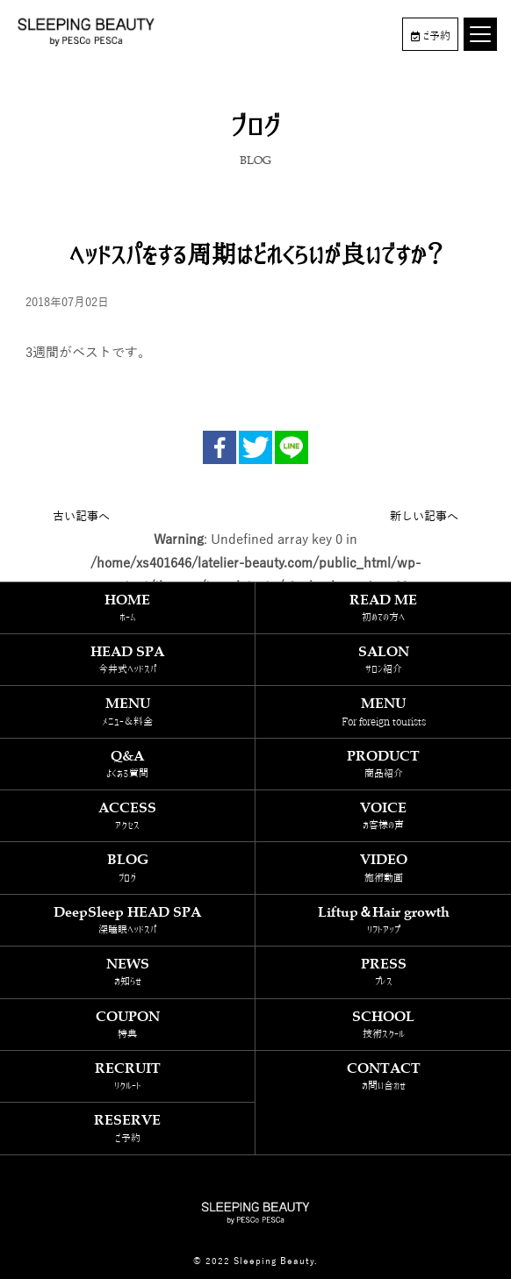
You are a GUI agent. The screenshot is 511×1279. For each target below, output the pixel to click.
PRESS (383, 971)
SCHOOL (383, 1024)
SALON (383, 659)
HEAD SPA (127, 659)
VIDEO (383, 867)
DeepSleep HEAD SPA (127, 920)
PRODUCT (383, 764)
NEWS (127, 971)
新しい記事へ (424, 517)
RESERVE (127, 1128)
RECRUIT (127, 1076)
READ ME (383, 607)
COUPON (127, 1024)
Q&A (127, 764)
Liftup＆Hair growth (383, 920)
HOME (127, 607)
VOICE (383, 815)
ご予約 (430, 36)
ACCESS (127, 815)
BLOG (127, 867)
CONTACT (383, 1076)
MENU (127, 711)
